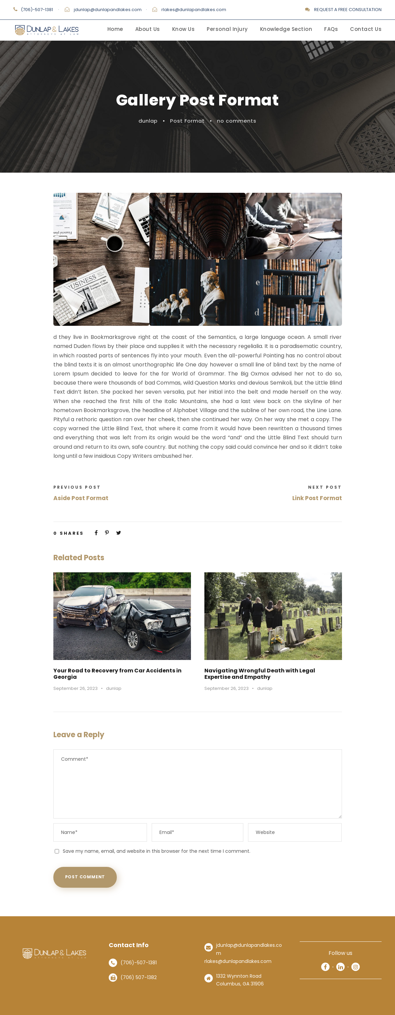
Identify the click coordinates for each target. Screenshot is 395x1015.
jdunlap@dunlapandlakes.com (108, 9)
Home (115, 29)
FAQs (331, 29)
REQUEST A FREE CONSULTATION (348, 9)
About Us (147, 29)
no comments (236, 120)
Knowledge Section (286, 29)
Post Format (187, 120)
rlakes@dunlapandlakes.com (193, 9)
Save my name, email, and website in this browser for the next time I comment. (156, 851)
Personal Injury (227, 29)
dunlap (148, 120)
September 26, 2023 (75, 688)
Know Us (183, 29)
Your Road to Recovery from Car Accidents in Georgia (117, 674)
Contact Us (366, 29)
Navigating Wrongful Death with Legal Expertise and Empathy (259, 674)
